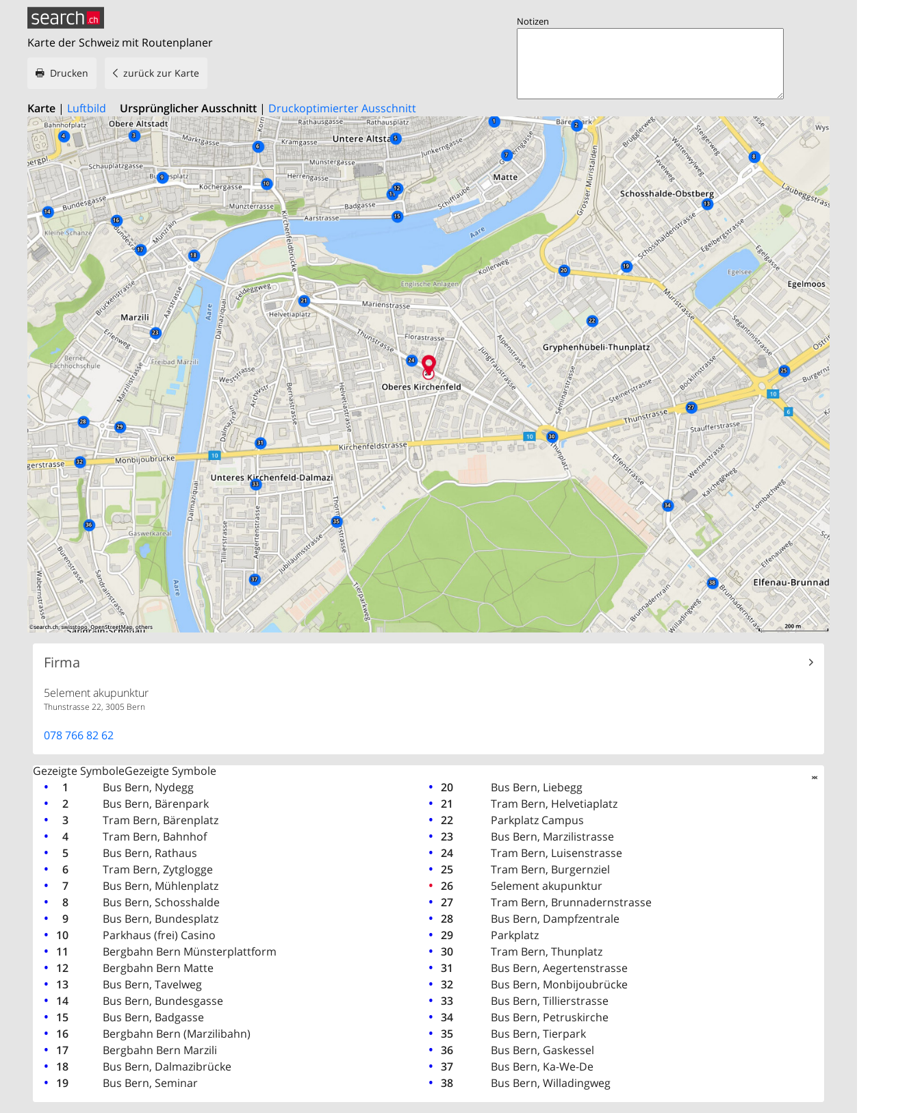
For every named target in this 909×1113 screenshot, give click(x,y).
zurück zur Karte (161, 72)
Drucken (69, 72)
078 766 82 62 (79, 735)
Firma (62, 662)
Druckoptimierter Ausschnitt (342, 108)
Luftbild (86, 108)
